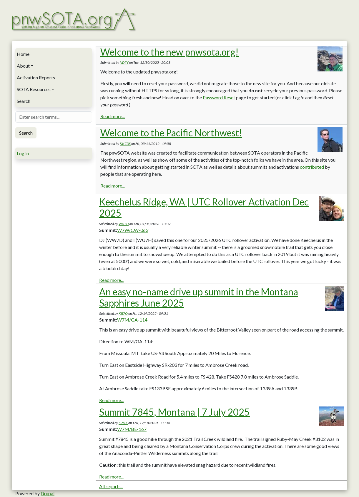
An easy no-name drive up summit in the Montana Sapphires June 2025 (198, 297)
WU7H (124, 224)
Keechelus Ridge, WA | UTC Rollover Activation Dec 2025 (204, 207)
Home (23, 54)
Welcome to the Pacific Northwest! (171, 132)
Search (23, 101)
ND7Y (124, 62)
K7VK (123, 423)
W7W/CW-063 (132, 230)
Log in (23, 153)
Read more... (112, 116)
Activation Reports (36, 77)
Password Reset (219, 97)
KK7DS (125, 143)
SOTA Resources (34, 89)
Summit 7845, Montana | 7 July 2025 (174, 412)
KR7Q (123, 313)
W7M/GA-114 (132, 319)
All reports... (111, 486)
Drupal (47, 493)
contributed (312, 167)
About (23, 65)
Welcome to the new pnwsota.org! (169, 52)
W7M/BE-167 (132, 429)
